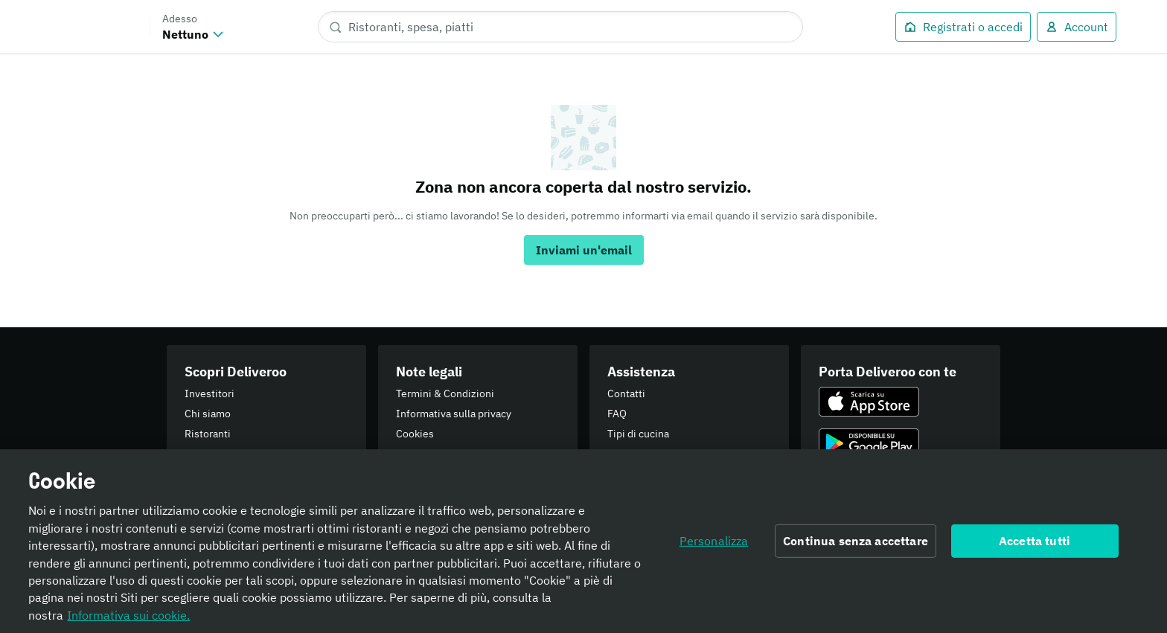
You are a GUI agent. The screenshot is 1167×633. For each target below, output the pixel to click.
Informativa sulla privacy (453, 413)
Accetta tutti (1034, 545)
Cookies (415, 433)
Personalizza (714, 545)
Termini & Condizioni (445, 393)
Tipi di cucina (638, 433)
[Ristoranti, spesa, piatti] (560, 27)
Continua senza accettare (855, 545)
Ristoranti (208, 433)
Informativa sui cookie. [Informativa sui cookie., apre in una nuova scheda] (128, 619)
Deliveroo (93, 27)
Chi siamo (208, 413)
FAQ (617, 413)
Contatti (626, 393)
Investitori (209, 393)
